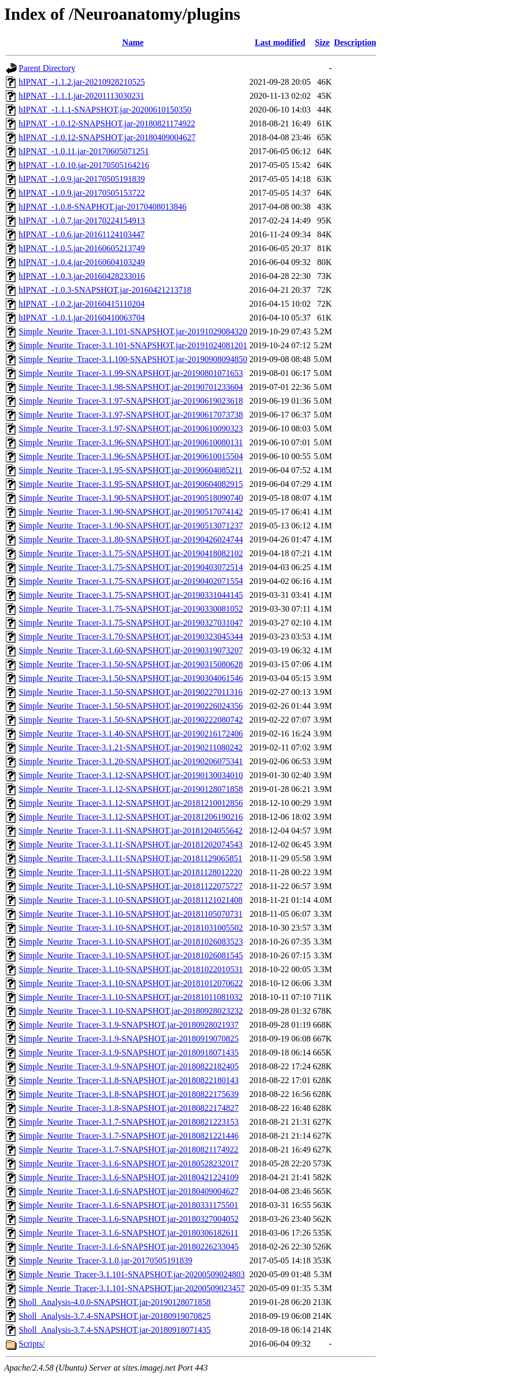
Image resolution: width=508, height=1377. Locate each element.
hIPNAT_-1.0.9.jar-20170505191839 (82, 178)
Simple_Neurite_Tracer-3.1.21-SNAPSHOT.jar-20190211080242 (131, 747)
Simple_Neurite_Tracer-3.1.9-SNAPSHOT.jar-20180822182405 (129, 1066)
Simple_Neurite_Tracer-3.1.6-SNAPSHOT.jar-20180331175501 (129, 1205)
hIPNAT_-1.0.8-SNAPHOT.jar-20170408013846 (102, 206)
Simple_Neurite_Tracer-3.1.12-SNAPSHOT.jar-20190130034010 (131, 775)
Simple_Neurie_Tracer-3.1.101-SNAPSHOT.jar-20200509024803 (132, 1274)
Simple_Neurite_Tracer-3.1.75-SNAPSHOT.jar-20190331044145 (131, 594)
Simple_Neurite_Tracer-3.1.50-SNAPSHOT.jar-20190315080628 (131, 664)
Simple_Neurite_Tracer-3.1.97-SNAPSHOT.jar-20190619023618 (131, 400)
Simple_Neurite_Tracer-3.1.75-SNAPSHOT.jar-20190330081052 (131, 608)
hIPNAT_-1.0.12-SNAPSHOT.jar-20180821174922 (107, 123)
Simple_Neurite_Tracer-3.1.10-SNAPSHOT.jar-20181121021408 (131, 899)
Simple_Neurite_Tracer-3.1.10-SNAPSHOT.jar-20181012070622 (131, 983)
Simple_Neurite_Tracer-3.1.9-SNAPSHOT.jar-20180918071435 (129, 1052)
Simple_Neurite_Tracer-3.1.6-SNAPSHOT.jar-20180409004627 (129, 1191)
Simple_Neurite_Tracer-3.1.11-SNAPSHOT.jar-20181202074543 (131, 844)
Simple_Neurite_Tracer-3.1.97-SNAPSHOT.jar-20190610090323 (131, 428)
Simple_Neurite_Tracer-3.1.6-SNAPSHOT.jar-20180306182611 (129, 1232)
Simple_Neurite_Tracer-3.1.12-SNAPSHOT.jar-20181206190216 (131, 816)
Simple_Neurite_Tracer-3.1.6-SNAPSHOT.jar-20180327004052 (129, 1218)
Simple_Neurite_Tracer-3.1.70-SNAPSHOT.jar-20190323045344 (131, 636)
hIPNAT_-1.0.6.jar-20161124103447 (82, 234)
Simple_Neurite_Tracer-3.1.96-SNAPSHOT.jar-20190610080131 (131, 442)
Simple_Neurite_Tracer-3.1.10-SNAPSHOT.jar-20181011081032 (131, 997)
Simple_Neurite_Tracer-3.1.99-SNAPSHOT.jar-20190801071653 (131, 373)
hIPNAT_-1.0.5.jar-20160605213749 (82, 248)
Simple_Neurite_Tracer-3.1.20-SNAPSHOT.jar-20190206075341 (131, 761)
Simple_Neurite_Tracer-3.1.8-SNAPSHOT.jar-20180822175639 (129, 1094)
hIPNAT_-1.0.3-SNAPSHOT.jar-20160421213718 (105, 289)
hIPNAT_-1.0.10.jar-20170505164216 (84, 165)
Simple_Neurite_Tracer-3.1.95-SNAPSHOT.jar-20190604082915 (131, 484)
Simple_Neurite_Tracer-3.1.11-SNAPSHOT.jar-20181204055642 (131, 830)
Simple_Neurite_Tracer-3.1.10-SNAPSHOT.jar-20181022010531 (131, 969)
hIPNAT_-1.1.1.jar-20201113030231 (81, 95)
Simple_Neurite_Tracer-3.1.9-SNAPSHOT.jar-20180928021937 (129, 1024)
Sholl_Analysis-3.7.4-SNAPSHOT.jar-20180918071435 (115, 1329)
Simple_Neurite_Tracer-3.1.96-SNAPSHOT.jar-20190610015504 (131, 456)
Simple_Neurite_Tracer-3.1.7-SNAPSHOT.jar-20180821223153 (129, 1121)
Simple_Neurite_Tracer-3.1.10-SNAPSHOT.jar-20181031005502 (131, 927)
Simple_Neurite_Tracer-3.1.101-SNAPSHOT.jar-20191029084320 (133, 331)
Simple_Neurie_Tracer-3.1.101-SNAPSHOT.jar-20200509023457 (132, 1288)
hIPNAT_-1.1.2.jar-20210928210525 (82, 81)
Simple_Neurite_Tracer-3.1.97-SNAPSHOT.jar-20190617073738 (131, 414)
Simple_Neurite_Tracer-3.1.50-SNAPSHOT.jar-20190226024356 (131, 705)
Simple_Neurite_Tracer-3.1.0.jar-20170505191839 (105, 1260)
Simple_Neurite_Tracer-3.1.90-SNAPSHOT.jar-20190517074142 (131, 511)
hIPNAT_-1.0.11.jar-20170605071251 (84, 151)
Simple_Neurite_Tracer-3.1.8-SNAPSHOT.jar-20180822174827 (129, 1107)
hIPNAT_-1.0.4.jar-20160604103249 (82, 262)
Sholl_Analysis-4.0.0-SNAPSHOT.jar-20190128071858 (115, 1302)
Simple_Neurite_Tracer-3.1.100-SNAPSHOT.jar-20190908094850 (133, 359)
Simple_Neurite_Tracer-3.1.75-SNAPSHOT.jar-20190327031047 (131, 622)
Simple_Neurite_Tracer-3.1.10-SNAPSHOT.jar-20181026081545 (131, 955)
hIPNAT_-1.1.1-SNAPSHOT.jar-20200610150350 (105, 109)
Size (322, 42)
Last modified (280, 42)
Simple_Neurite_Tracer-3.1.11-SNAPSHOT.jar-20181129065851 (130, 858)
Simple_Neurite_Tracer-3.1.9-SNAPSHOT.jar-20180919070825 (129, 1038)
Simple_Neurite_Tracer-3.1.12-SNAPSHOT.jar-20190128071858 (131, 789)
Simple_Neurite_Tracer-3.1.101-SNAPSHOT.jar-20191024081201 (133, 345)
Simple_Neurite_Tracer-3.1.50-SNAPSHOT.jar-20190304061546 (131, 678)
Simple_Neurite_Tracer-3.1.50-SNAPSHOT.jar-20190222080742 (131, 719)
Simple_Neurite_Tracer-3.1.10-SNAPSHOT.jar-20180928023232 (131, 1010)
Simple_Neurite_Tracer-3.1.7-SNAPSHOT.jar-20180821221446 (129, 1135)
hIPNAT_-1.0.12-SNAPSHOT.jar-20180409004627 (107, 137)
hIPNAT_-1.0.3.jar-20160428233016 (82, 276)
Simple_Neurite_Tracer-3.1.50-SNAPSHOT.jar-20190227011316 (131, 691)
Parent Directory (47, 68)
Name (133, 42)
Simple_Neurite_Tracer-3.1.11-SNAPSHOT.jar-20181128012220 (130, 872)
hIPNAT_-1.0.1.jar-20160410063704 (82, 317)
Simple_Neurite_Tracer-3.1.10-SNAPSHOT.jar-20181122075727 (131, 886)
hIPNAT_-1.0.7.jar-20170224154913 (82, 220)
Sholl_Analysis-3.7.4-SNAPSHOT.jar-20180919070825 (115, 1315)
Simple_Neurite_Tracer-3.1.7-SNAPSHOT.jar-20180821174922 (129, 1149)
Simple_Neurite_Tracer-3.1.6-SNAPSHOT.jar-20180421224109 (129, 1177)
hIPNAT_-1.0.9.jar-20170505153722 (82, 192)
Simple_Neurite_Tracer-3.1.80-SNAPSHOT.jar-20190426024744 (131, 539)
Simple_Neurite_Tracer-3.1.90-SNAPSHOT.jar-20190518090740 (131, 497)
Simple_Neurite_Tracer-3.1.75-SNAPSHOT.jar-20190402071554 (131, 581)
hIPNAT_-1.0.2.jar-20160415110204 (82, 303)
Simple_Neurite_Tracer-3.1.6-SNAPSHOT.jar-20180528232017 (129, 1163)
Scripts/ (32, 1343)
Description (355, 42)
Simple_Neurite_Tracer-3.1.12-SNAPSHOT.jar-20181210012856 (131, 802)
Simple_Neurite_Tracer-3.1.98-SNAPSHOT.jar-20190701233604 (131, 386)
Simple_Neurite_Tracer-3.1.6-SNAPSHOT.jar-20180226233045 (129, 1246)
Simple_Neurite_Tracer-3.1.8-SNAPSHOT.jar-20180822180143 (129, 1080)
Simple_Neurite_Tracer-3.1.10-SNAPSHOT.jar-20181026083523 (131, 941)
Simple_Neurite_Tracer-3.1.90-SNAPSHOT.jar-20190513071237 (131, 525)
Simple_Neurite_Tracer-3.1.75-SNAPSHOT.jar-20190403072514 (131, 567)
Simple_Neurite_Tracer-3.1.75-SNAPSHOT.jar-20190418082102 (131, 553)
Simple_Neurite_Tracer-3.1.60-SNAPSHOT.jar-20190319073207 (131, 650)
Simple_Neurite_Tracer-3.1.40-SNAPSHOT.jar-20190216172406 (131, 733)
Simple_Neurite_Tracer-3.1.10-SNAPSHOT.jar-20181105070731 (131, 913)
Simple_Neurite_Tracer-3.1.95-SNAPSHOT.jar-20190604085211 (131, 470)
